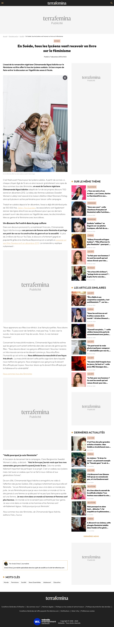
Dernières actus (13, 36)
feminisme (15, 582)
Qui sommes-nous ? (33, 607)
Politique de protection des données (98, 607)
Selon (27, 207)
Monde (6, 582)
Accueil (5, 36)
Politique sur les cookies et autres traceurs (70, 607)
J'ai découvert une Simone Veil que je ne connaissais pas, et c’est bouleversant (98, 476)
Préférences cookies (88, 611)
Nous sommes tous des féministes (17, 373)
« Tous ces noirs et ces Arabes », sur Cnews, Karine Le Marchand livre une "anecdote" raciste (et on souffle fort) (98, 196)
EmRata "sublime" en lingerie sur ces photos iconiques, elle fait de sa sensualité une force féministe (97, 228)
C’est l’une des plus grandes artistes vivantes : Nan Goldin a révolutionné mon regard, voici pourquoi (98, 445)
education (57, 582)
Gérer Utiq (75, 611)
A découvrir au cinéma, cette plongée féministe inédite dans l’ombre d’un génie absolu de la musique (99, 526)
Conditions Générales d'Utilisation (13, 607)
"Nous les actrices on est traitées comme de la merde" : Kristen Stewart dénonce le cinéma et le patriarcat (97, 318)
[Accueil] (57, 3)
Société (22, 36)
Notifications (65, 611)
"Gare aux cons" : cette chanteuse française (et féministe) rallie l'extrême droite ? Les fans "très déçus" (98, 212)
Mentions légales (48, 607)
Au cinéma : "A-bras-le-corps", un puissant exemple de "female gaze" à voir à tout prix (98, 462)
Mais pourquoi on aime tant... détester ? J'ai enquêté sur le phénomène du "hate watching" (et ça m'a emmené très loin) (98, 511)
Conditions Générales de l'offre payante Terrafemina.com (39, 611)
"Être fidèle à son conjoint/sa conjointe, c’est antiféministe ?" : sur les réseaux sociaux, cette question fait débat (98, 302)
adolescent (47, 582)
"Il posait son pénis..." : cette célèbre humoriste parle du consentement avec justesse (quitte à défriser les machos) (99, 334)
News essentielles (35, 582)
